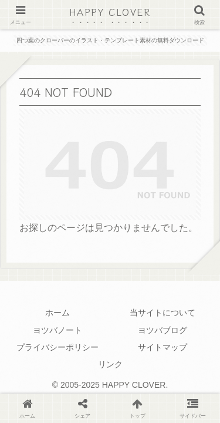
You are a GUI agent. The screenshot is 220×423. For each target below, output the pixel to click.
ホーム (57, 312)
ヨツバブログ (162, 330)
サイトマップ (162, 347)
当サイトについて (162, 312)
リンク (110, 364)
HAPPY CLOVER (109, 12)
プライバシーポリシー (57, 347)
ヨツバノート (57, 330)
